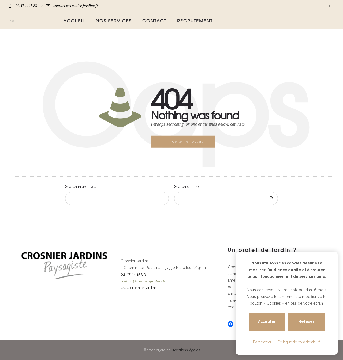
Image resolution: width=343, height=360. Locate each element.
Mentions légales (186, 350)
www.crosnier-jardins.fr (140, 288)
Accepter (267, 322)
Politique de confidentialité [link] (299, 342)
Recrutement (195, 20)
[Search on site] (226, 198)
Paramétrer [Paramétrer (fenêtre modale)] (262, 342)
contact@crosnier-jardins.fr (75, 6)
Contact (154, 20)
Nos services (114, 20)
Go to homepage (188, 141)
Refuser (307, 322)
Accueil (74, 20)
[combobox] (117, 198)
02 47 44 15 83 (26, 5)
